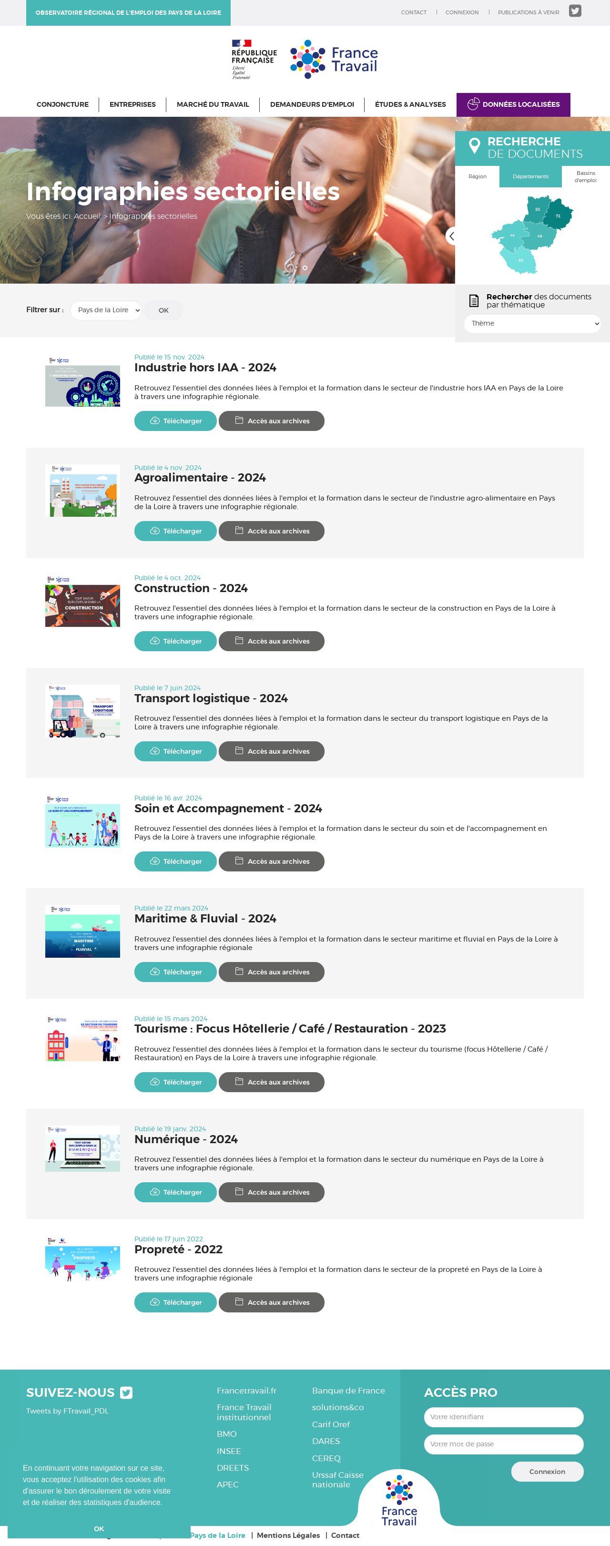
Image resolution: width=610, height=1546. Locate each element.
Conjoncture (63, 105)
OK (164, 310)
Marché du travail (213, 105)
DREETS (233, 1468)
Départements (531, 176)
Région (477, 176)
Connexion (462, 12)
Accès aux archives (272, 421)
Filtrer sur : (44, 310)
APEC (228, 1485)
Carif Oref (331, 1425)
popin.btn (459, 332)
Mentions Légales (288, 1535)
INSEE (229, 1451)
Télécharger (175, 421)
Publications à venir (528, 12)
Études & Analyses (410, 105)
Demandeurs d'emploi (312, 105)
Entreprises (133, 105)
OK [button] (99, 1529)
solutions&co (338, 1407)
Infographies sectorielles (153, 216)
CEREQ (326, 1458)
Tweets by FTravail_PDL (67, 1411)
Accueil (87, 216)
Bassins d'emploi (586, 177)
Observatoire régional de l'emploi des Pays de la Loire (128, 13)
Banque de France (348, 1391)
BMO (227, 1434)
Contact (414, 12)
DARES (326, 1441)
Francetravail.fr (246, 1391)
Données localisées (521, 105)
